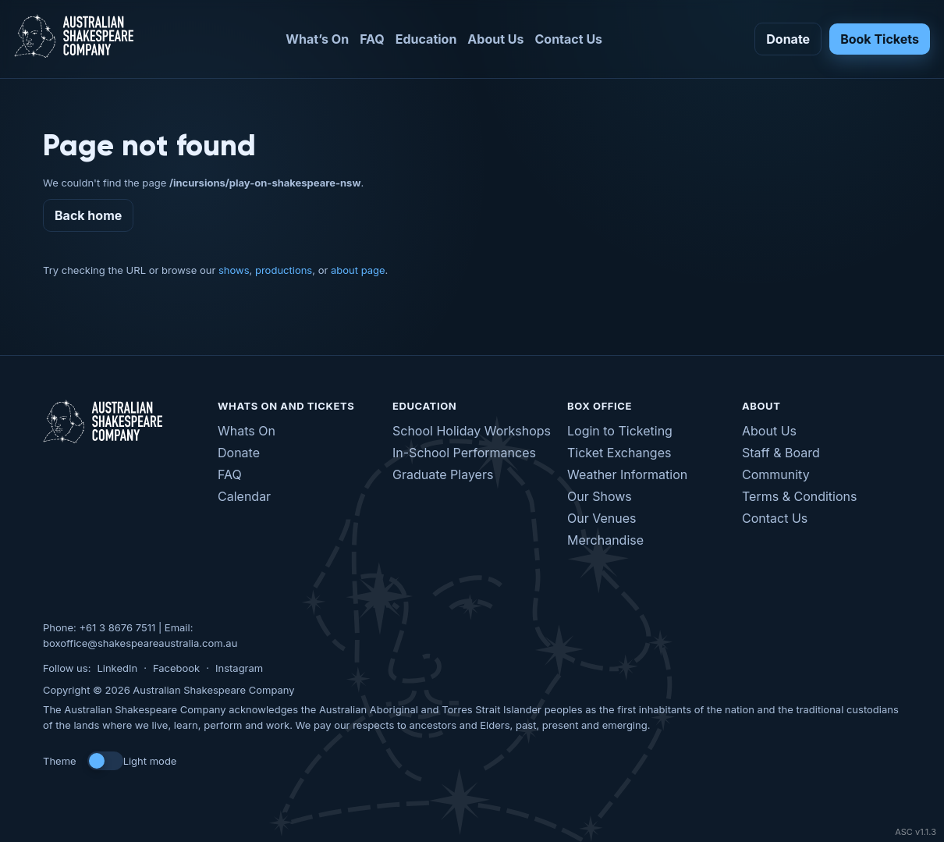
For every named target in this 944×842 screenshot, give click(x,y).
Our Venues (601, 518)
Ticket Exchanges (619, 452)
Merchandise (605, 540)
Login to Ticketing (620, 431)
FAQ (372, 39)
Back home (88, 215)
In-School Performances (464, 452)
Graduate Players (442, 474)
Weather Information (627, 474)
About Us (495, 39)
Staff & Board (781, 452)
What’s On (317, 39)
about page (358, 270)
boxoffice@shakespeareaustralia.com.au (140, 643)
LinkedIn (117, 668)
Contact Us (568, 39)
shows (234, 270)
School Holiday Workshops (471, 431)
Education (426, 39)
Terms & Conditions (799, 496)
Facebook (176, 668)
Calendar (244, 496)
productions (283, 270)
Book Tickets (879, 39)
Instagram (239, 668)
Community (776, 474)
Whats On (246, 431)
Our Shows (599, 496)
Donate (788, 39)
